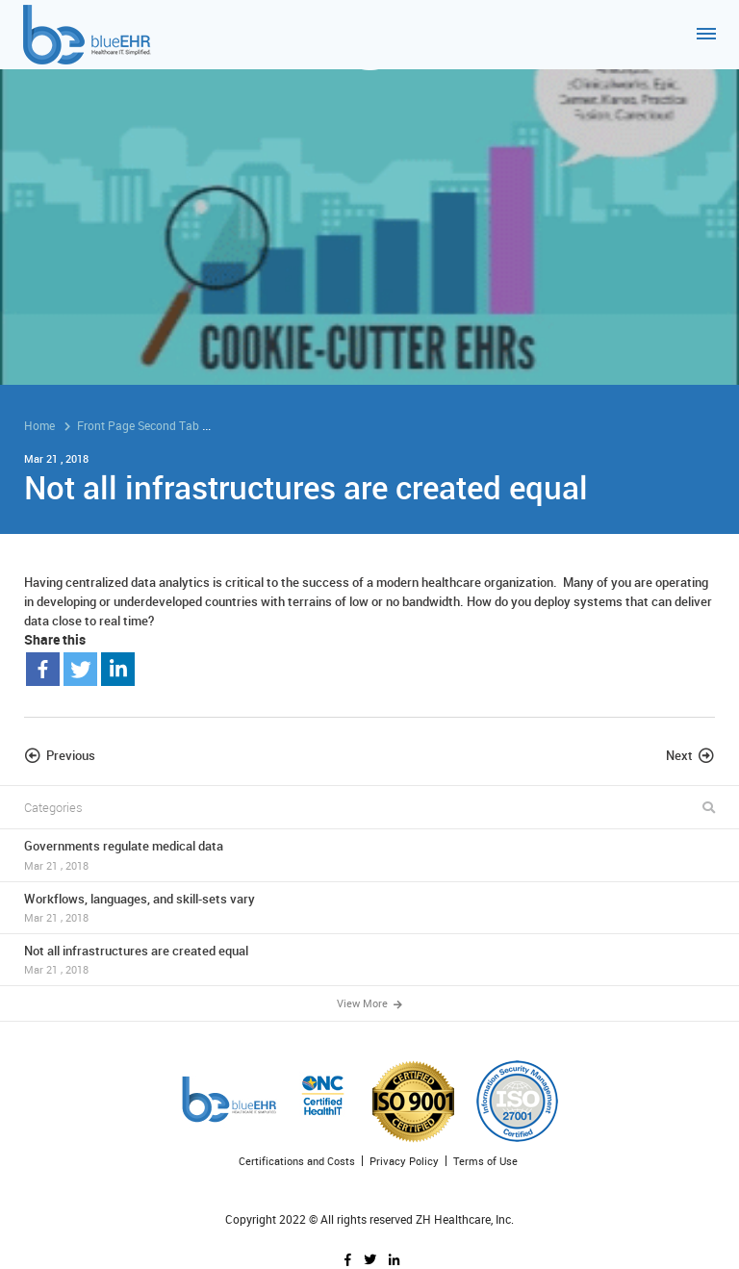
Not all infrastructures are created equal (369, 959)
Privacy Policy (404, 1161)
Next (679, 755)
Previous (70, 755)
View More (369, 1003)
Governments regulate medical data (369, 855)
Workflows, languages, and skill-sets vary (369, 908)
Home (39, 425)
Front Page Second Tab (138, 425)
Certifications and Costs (297, 1161)
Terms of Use (485, 1161)
